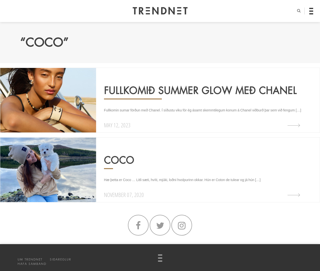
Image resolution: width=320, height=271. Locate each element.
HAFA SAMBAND (32, 264)
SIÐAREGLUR (60, 259)
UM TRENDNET (30, 259)
